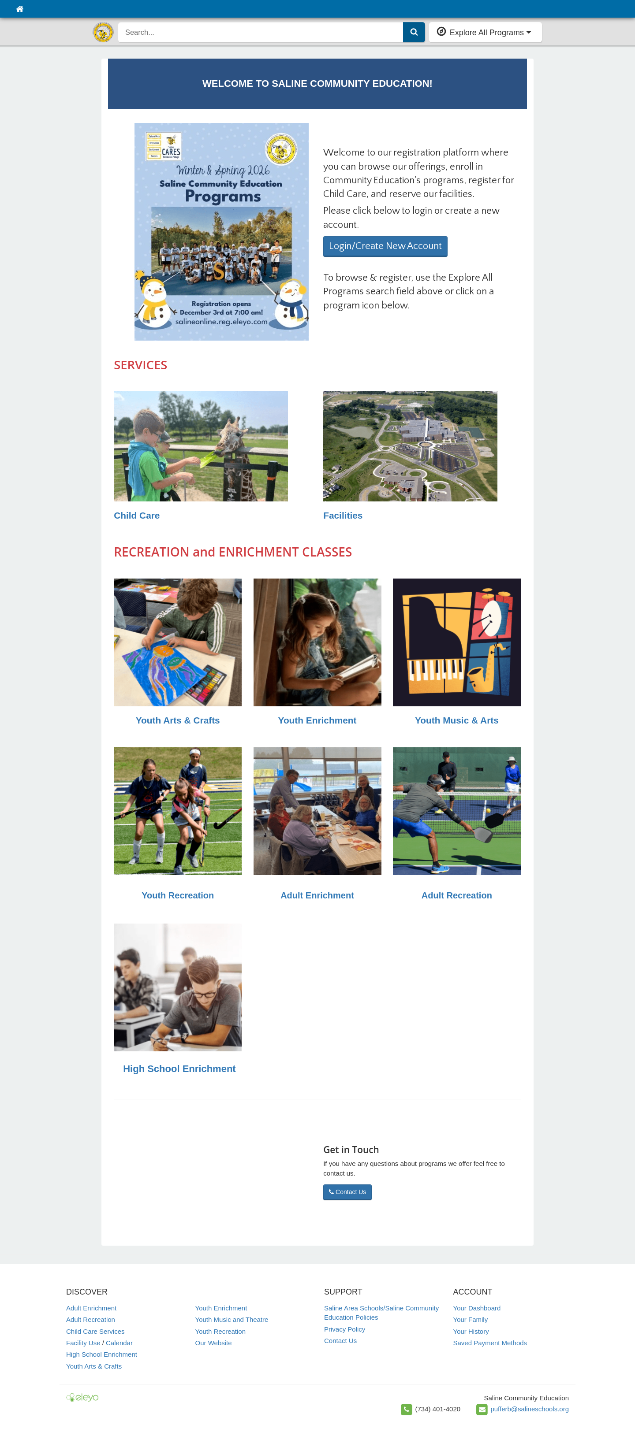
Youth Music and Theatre (232, 1319)
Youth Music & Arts (457, 720)
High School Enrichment (179, 1068)
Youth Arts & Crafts (178, 720)
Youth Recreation (178, 895)
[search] (260, 32)
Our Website (213, 1343)
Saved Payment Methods (490, 1343)
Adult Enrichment (317, 895)
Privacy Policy (344, 1329)
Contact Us (347, 1191)
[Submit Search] (414, 32)
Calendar (119, 1343)
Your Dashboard (477, 1308)
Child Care (137, 515)
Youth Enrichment (317, 720)
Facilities (342, 515)
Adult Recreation (457, 895)
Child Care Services (95, 1331)
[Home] (20, 9)
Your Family (470, 1319)
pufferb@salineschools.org (529, 1409)
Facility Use (83, 1343)
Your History (471, 1331)
